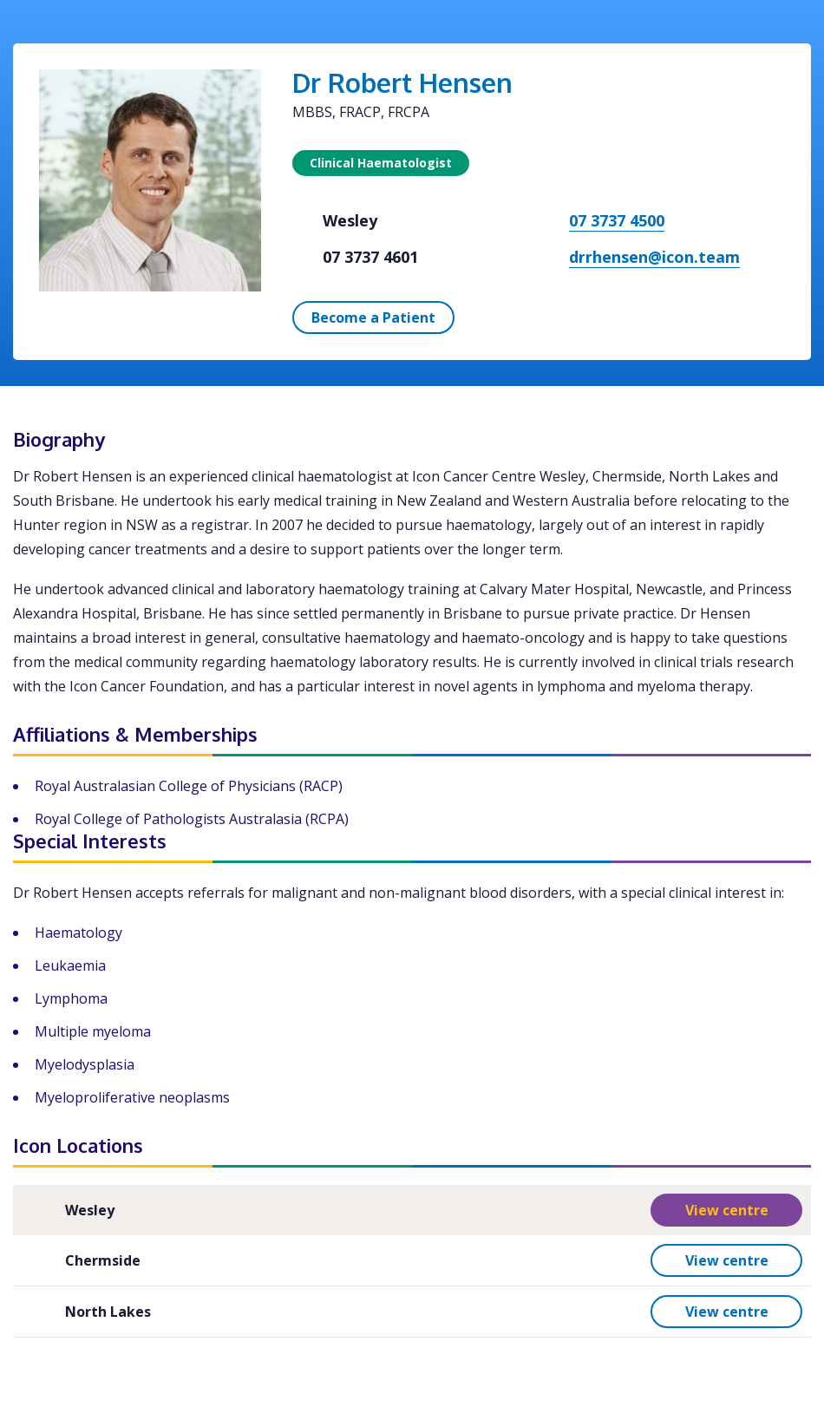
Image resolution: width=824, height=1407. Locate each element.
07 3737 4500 (616, 220)
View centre (726, 1210)
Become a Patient (373, 317)
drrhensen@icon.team (654, 256)
